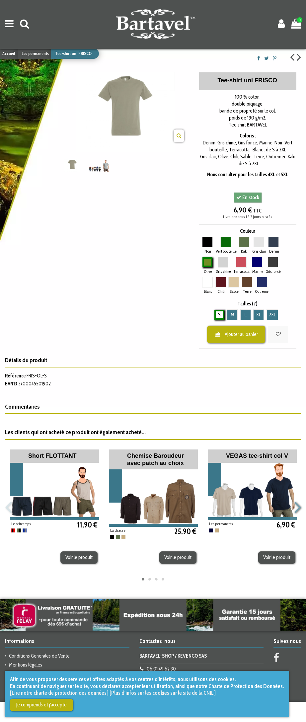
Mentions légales (25, 665)
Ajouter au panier (236, 334)
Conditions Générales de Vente (39, 656)
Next (297, 508)
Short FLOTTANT (52, 455)
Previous (9, 508)
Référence (15, 376)
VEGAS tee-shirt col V (257, 455)
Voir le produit (79, 557)
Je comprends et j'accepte (41, 705)
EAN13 (11, 384)
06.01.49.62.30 (161, 669)
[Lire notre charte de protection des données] (59, 692)
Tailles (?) (248, 304)
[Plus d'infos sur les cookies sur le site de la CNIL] (163, 692)
